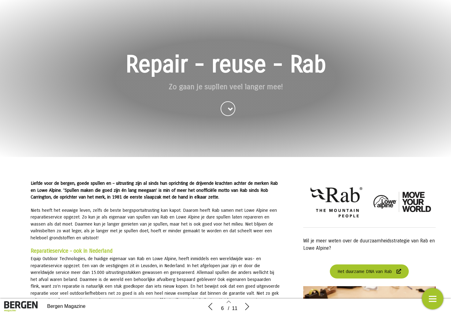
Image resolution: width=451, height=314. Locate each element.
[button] (228, 109)
